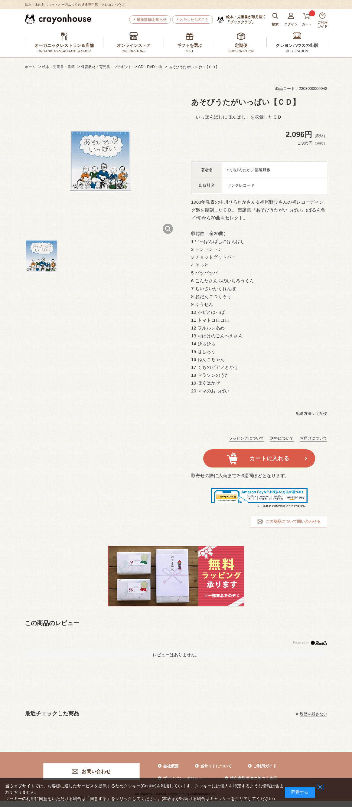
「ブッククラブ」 (246, 19)
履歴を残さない (313, 714)
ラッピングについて (246, 438)
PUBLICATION (297, 51)
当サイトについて (216, 766)
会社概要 (171, 766)
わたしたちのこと (194, 20)
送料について (282, 438)
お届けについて (313, 438)
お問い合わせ (96, 771)
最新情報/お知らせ (152, 20)
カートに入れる (269, 458)
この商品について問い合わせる (293, 521)
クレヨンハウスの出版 (297, 45)
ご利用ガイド (265, 766)
